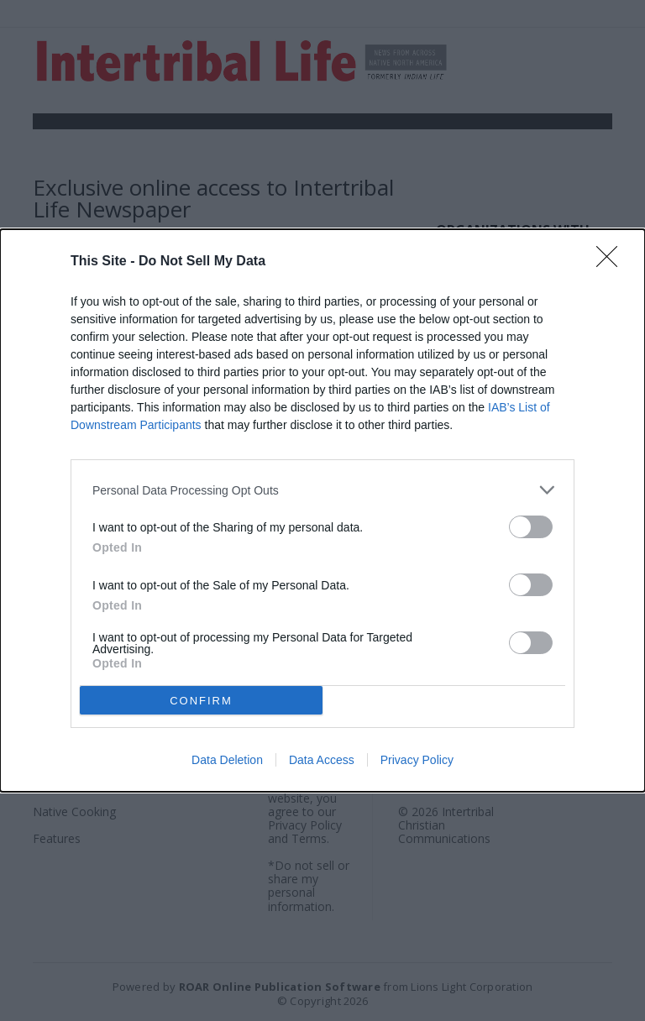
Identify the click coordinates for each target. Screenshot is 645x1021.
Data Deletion (227, 760)
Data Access (321, 760)
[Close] (612, 262)
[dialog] (322, 510)
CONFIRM (201, 700)
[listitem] (322, 490)
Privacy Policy (417, 760)
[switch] (531, 527)
